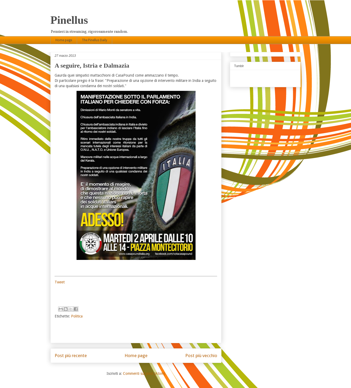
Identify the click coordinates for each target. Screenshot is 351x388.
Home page (63, 40)
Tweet (60, 282)
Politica (77, 316)
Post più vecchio (201, 355)
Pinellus (69, 20)
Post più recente (71, 355)
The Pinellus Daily (94, 40)
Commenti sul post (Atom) (144, 373)
